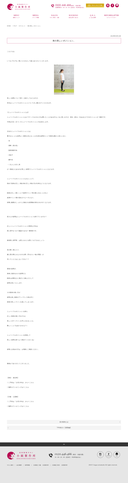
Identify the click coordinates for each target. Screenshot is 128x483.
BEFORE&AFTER (111, 16)
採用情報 (27, 465)
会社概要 (19, 465)
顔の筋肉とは (64, 422)
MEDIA (35, 16)
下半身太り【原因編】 (64, 427)
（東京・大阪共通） (69, 457)
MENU (16, 16)
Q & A (92, 16)
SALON (54, 16)
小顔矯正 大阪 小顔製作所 (41, 465)
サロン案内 (10, 465)
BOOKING (73, 16)
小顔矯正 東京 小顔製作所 (60, 465)
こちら (32, 382)
